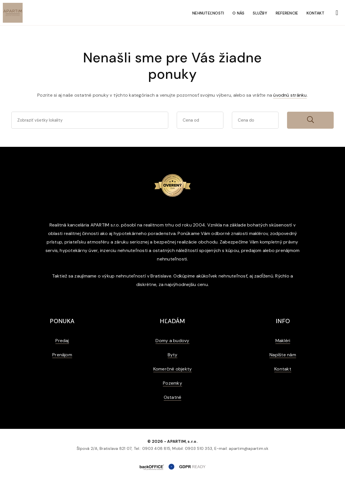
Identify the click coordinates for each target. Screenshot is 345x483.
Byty (173, 355)
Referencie (287, 13)
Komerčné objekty (172, 369)
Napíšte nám (282, 355)
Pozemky (172, 383)
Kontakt (315, 13)
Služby (260, 13)
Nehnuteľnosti (208, 13)
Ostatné (173, 397)
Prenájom (62, 355)
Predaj (62, 341)
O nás (238, 13)
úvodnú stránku (290, 95)
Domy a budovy (172, 341)
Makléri (282, 341)
